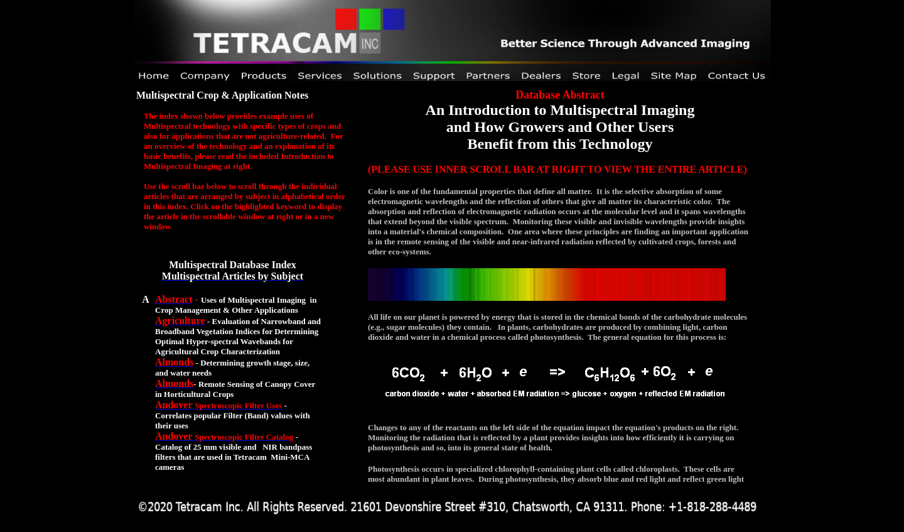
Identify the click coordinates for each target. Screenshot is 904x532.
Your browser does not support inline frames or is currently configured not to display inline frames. (554, 284)
